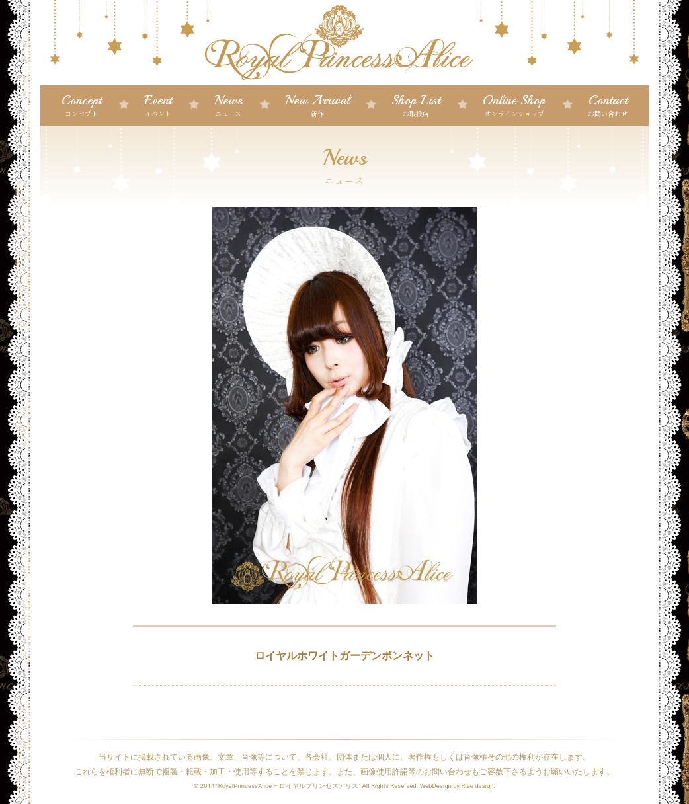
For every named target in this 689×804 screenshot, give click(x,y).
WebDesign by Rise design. (458, 785)
